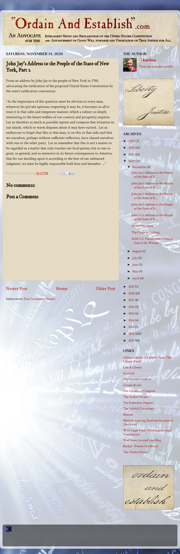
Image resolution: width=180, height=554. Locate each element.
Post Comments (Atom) (39, 299)
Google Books (132, 385)
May (135, 271)
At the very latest (142, 226)
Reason (128, 414)
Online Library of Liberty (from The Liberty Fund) (147, 359)
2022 (131, 147)
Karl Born (149, 60)
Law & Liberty (132, 367)
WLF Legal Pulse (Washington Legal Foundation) (147, 432)
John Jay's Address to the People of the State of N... (152, 174)
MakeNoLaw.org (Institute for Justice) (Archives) (148, 422)
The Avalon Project (136, 397)
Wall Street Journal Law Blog (142, 440)
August (137, 251)
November (139, 167)
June (135, 264)
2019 (131, 286)
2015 (131, 313)
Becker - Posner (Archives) (140, 446)
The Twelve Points (135, 452)
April (136, 278)
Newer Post (17, 289)
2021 (131, 154)
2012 (131, 334)
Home (61, 289)
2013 (131, 327)
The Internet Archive (137, 379)
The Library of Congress (139, 391)
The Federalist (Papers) (138, 403)
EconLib (128, 373)
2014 (131, 320)
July (135, 258)
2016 (131, 307)
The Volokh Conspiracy (139, 408)
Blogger (97, 540)
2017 (131, 300)
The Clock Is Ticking (145, 232)
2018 (131, 293)
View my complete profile (156, 66)
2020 (132, 161)
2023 (131, 141)
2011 (131, 340)
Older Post (105, 289)
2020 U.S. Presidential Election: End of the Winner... (152, 241)
